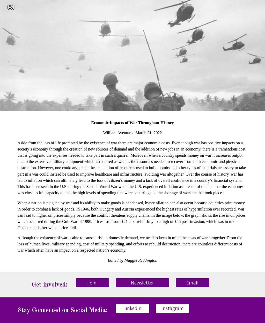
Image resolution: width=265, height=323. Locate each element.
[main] (133, 191)
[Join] (92, 282)
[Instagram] (172, 308)
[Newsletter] (142, 282)
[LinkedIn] (132, 308)
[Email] (192, 282)
